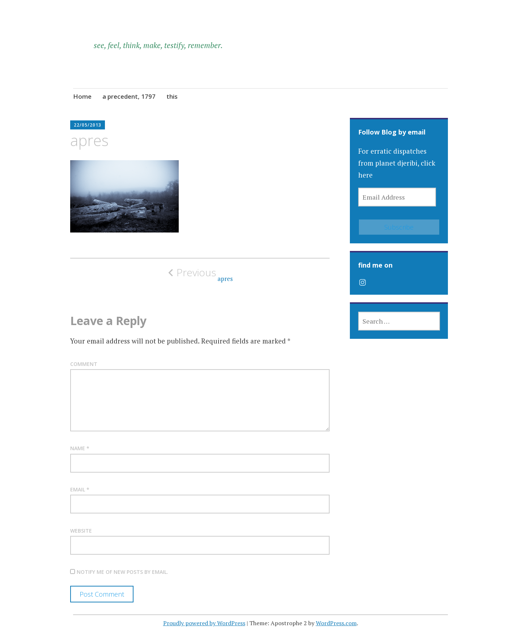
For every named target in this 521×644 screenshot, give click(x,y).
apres (200, 274)
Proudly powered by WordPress (204, 623)
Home (82, 96)
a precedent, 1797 (129, 96)
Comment (83, 364)
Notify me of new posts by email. (122, 571)
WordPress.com (336, 623)
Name (79, 448)
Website (81, 530)
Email (79, 489)
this (172, 96)
